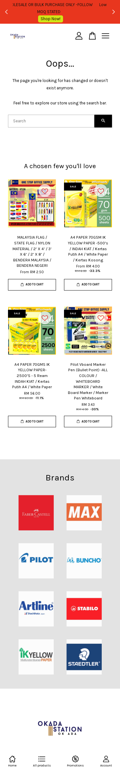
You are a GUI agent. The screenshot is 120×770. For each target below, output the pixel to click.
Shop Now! (62, 18)
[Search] (51, 121)
